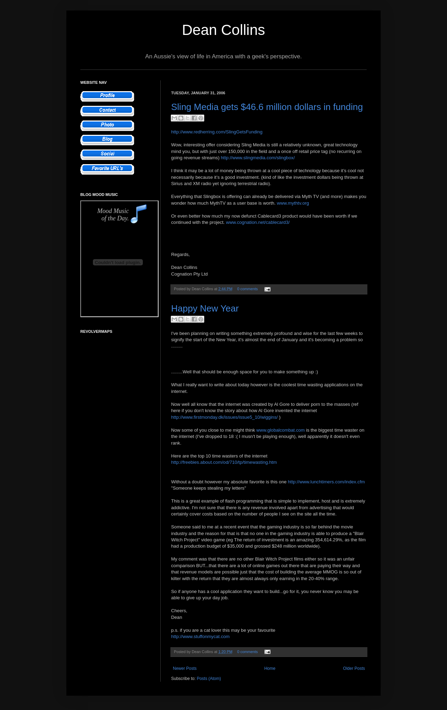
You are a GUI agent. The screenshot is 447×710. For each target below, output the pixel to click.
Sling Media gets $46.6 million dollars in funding (267, 107)
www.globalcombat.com (280, 430)
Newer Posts (185, 668)
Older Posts (354, 668)
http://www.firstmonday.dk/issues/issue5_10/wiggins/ (224, 417)
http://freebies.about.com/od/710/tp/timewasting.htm (224, 462)
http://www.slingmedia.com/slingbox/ (258, 157)
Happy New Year (205, 308)
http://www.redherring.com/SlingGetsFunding (217, 131)
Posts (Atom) (209, 678)
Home (270, 668)
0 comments (247, 289)
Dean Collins (223, 30)
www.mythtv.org (293, 203)
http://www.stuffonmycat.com (200, 636)
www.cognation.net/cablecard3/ (258, 222)
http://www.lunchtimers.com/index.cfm (326, 481)
